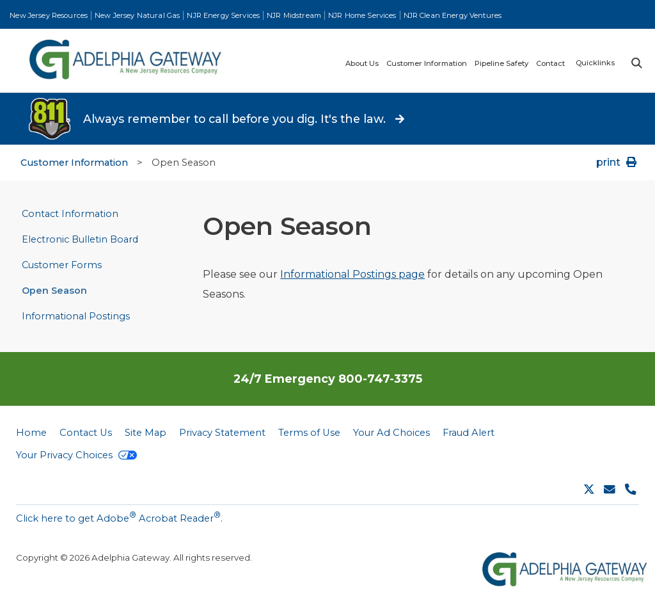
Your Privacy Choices (76, 455)
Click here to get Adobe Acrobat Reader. (119, 517)
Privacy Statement (222, 432)
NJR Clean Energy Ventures (453, 15)
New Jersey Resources (49, 15)
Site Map (145, 432)
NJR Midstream (294, 15)
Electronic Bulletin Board (80, 239)
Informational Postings (76, 316)
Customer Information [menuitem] (426, 64)
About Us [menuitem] (362, 64)
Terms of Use (309, 432)
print (617, 162)
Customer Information (74, 162)
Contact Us (85, 432)
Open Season (54, 290)
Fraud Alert (468, 432)
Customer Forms (62, 265)
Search (635, 63)
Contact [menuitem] (550, 64)
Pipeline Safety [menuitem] (501, 64)
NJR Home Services (362, 15)
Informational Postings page (352, 274)
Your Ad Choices (391, 432)
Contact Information (70, 214)
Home (31, 432)
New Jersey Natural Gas (137, 15)
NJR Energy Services (223, 15)
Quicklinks (595, 62)
